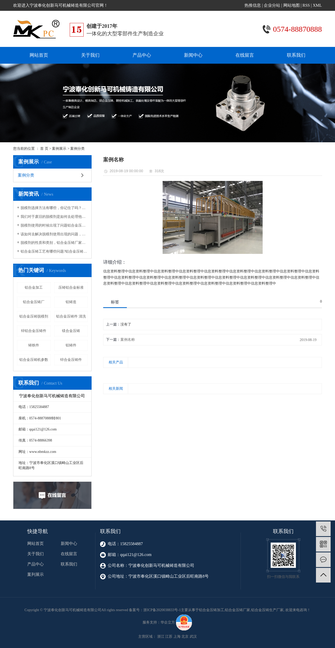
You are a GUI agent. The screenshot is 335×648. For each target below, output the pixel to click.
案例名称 (127, 340)
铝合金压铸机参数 (33, 360)
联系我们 (296, 55)
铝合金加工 (34, 287)
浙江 (160, 636)
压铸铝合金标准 (71, 287)
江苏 (168, 636)
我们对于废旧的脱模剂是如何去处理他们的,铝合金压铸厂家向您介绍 (54, 217)
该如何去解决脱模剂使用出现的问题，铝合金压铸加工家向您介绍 (54, 234)
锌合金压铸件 (71, 360)
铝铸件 (71, 345)
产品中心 (142, 55)
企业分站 (272, 5)
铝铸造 (71, 302)
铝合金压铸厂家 (237, 610)
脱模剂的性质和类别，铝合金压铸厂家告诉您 (54, 243)
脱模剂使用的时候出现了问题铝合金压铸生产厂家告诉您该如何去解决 (54, 225)
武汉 (193, 636)
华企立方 (168, 622)
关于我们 (90, 55)
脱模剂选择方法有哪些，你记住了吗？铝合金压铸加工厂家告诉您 (54, 208)
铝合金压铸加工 (211, 610)
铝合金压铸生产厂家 (267, 610)
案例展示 (59, 149)
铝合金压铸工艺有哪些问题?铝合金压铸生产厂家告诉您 (54, 251)
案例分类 (77, 149)
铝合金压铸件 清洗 (71, 316)
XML (317, 5)
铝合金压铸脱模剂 (33, 316)
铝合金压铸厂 (34, 302)
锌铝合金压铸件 (33, 331)
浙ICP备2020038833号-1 (162, 610)
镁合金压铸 (71, 331)
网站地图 (291, 5)
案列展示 (35, 574)
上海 (177, 636)
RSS (306, 5)
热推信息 (252, 5)
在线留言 (244, 55)
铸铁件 (33, 345)
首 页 (44, 149)
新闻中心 (193, 55)
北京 (185, 636)
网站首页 (39, 55)
